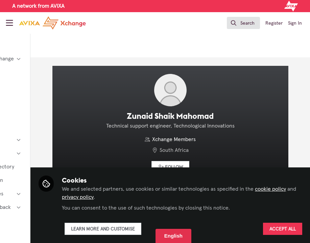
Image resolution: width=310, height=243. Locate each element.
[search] (243, 23)
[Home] (52, 23)
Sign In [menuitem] (295, 23)
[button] (198, 167)
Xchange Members (202, 139)
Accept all (282, 229)
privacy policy (185, 197)
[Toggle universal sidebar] (9, 23)
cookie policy (142, 197)
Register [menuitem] (274, 23)
